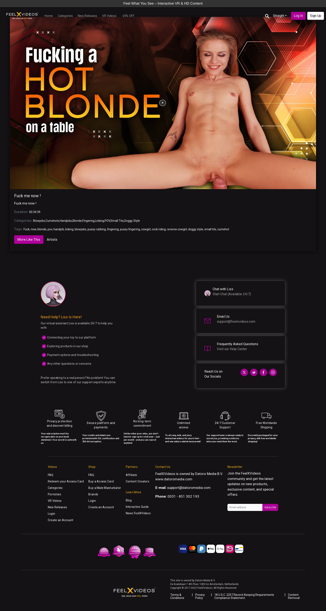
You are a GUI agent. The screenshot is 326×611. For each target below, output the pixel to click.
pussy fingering (130, 229)
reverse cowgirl (177, 229)
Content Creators (137, 481)
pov (50, 229)
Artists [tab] (52, 239)
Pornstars (54, 494)
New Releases (87, 16)
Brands (93, 494)
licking (69, 229)
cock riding (159, 229)
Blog (129, 500)
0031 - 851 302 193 (183, 496)
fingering (113, 229)
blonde (41, 229)
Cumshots (52, 220)
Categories (65, 16)
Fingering (88, 220)
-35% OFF (128, 16)
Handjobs (66, 220)
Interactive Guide (137, 506)
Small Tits (117, 220)
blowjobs (80, 229)
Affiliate (131, 475)
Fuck (26, 229)
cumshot (223, 229)
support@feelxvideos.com (236, 321)
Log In (298, 16)
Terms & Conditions (177, 596)
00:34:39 (34, 212)
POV (107, 220)
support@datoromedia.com (189, 488)
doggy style (195, 229)
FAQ (50, 475)
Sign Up (315, 16)
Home (48, 16)
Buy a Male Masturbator (104, 488)
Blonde (77, 220)
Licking (99, 220)
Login (51, 513)
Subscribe (270, 507)
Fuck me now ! (27, 195)
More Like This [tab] (28, 239)
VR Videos (109, 16)
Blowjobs (39, 220)
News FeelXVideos (138, 513)
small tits (210, 229)
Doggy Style (132, 220)
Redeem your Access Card (66, 481)
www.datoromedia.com (173, 479)
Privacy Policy (200, 596)
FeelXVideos (251, 473)
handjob (58, 229)
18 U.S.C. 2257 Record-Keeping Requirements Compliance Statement (244, 596)
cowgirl (146, 229)
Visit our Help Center (232, 349)
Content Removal (294, 596)
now (33, 229)
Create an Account (60, 520)
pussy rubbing (97, 229)
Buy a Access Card (101, 481)
